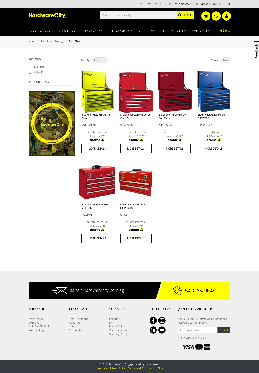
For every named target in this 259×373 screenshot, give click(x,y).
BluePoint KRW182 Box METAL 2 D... (132, 206)
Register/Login (37, 330)
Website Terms (118, 330)
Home (32, 41)
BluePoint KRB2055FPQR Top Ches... (172, 116)
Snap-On (38, 72)
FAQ (111, 322)
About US (179, 31)
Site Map (101, 368)
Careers (73, 326)
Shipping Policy (118, 334)
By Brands (66, 31)
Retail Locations (152, 31)
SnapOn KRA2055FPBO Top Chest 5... (135, 116)
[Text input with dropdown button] (198, 330)
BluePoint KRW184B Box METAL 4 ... (94, 206)
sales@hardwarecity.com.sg (214, 3)
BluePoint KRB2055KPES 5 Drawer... (95, 116)
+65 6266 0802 (180, 3)
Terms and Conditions (141, 368)
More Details (97, 148)
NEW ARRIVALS (122, 31)
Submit (224, 330)
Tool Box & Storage (52, 41)
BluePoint (38, 67)
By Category (40, 31)
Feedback (115, 319)
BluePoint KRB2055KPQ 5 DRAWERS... (211, 116)
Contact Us (201, 31)
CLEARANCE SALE (94, 31)
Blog (160, 368)
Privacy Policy (117, 326)
